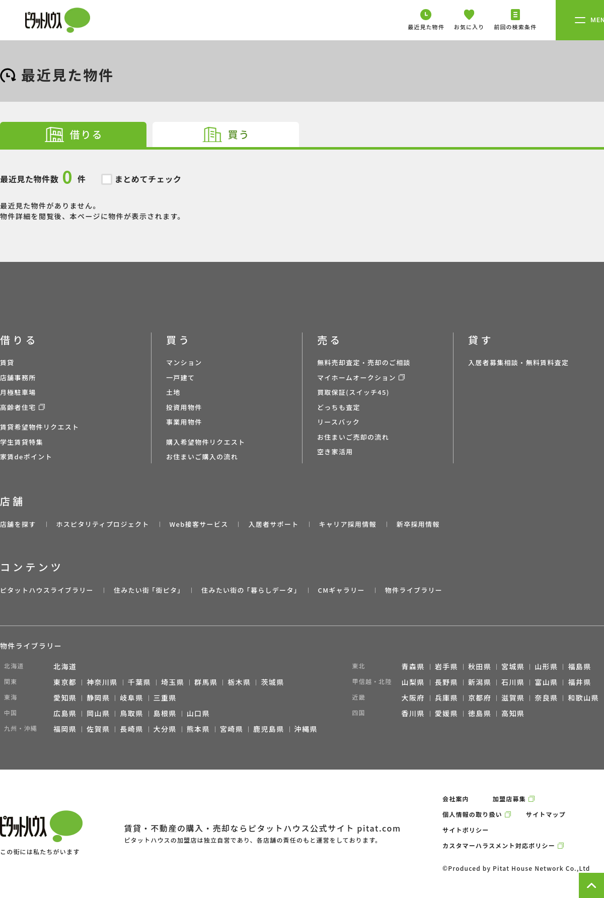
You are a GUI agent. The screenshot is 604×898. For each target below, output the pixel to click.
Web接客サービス (199, 524)
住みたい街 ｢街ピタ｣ (147, 590)
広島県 (65, 713)
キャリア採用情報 (347, 524)
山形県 (546, 666)
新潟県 (479, 682)
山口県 (198, 713)
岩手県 (446, 666)
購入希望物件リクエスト (205, 442)
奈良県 (546, 698)
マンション (184, 362)
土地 (173, 392)
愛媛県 (446, 713)
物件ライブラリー (413, 590)
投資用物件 (184, 407)
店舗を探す (18, 524)
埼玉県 (172, 682)
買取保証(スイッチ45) (353, 392)
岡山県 (98, 713)
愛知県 (65, 698)
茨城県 (272, 682)
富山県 (546, 682)
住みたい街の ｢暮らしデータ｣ (249, 590)
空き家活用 (335, 451)
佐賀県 (98, 729)
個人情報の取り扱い (472, 814)
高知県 (512, 713)
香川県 (413, 713)
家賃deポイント (26, 456)
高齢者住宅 (18, 407)
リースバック (338, 422)
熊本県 (198, 729)
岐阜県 (131, 698)
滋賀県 (512, 698)
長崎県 (131, 729)
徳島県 (479, 713)
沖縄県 (306, 729)
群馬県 (205, 682)
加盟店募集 (509, 798)
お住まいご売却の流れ (353, 437)
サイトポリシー (465, 829)
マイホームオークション (356, 377)
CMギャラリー (341, 590)
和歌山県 (583, 698)
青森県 (413, 666)
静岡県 (98, 698)
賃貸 (7, 362)
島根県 (165, 713)
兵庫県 (446, 698)
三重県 (165, 698)
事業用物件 (184, 422)
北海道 (65, 666)
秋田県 (479, 666)
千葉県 (139, 682)
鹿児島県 (268, 729)
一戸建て (180, 377)
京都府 (479, 698)
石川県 (512, 682)
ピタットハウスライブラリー (47, 590)
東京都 (65, 682)
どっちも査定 (338, 407)
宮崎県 (231, 729)
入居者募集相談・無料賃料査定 (518, 362)
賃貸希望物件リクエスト (39, 427)
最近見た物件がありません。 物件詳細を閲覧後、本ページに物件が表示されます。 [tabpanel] (302, 185)
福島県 (579, 666)
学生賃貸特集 (21, 442)
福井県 (579, 682)
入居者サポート (273, 524)
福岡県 (65, 729)
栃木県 (239, 682)
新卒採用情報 (418, 524)
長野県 (446, 682)
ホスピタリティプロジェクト (102, 524)
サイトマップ (546, 814)
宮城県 (512, 666)
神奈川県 (102, 682)
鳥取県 (131, 713)
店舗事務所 (18, 377)
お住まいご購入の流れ (202, 456)
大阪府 (413, 698)
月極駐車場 (18, 392)
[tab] (73, 134)
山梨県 (413, 682)
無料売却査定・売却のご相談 (364, 362)
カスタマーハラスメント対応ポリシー (498, 845)
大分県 (165, 729)
